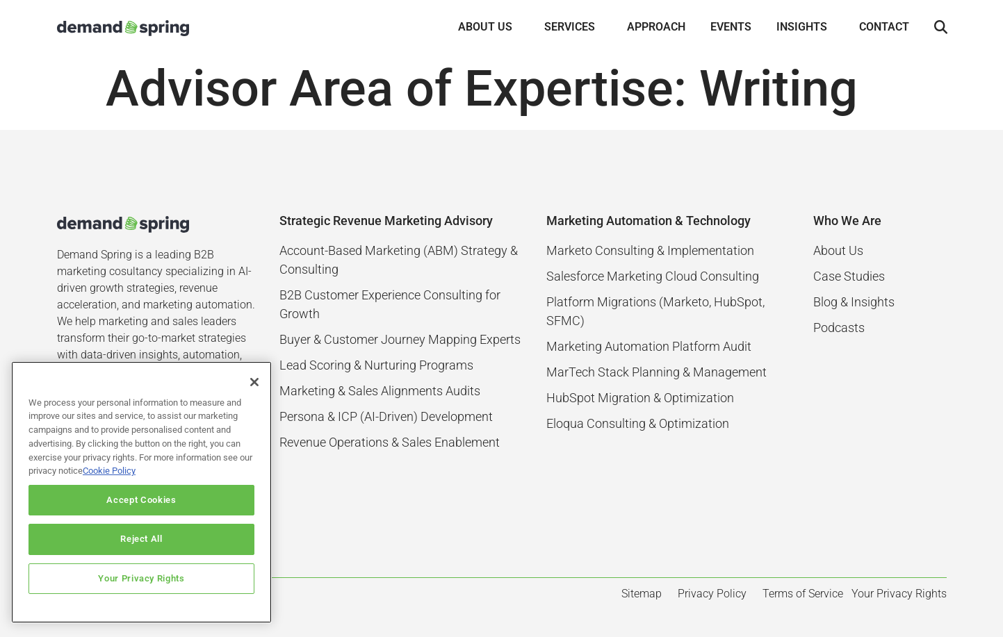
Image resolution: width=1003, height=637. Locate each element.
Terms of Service (803, 593)
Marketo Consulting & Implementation (650, 250)
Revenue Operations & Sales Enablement (389, 442)
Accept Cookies (141, 500)
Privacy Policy (712, 593)
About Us (838, 250)
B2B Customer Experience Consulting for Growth (389, 304)
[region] (141, 492)
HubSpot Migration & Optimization (640, 397)
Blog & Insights (854, 302)
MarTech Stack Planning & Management (656, 372)
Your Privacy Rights (141, 578)
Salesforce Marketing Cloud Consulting (652, 276)
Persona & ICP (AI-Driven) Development (386, 416)
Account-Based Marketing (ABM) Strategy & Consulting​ (398, 259)
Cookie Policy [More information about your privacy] (109, 470)
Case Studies (849, 276)
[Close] (254, 382)
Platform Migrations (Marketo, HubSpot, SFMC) (655, 311)
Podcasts (839, 327)
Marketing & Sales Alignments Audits (379, 390)
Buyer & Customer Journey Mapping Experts (400, 339)
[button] (941, 27)
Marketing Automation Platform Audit (648, 346)
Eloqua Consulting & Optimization (637, 423)
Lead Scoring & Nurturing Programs (376, 365)
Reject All (141, 538)
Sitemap (641, 593)
